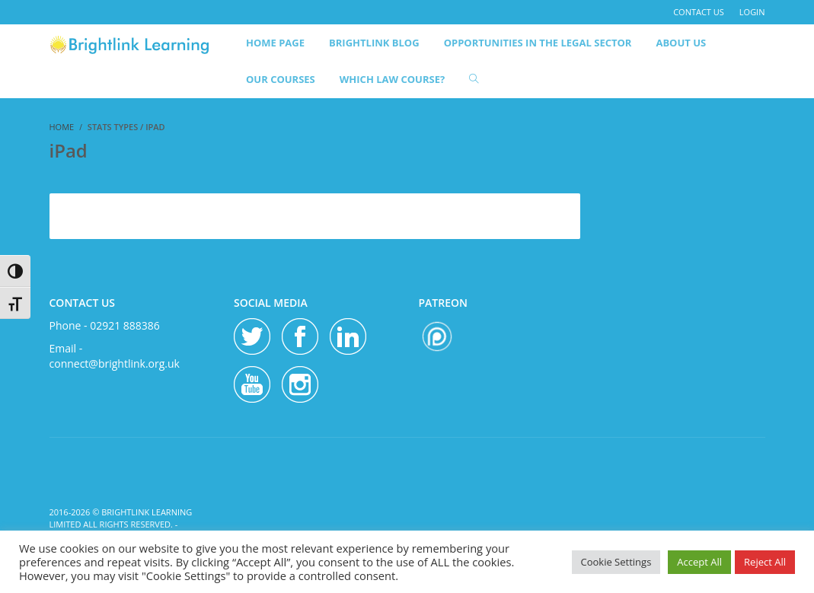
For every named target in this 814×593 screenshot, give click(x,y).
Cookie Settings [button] (616, 562)
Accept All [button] (699, 562)
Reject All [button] (765, 562)
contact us (698, 12)
